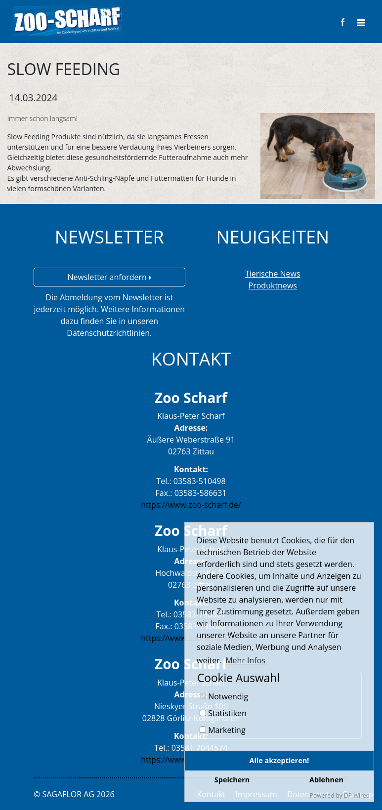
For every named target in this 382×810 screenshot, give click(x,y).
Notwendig (224, 696)
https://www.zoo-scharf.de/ (191, 504)
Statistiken (223, 713)
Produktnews (273, 285)
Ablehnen (326, 779)
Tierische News (272, 273)
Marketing (223, 730)
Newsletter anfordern (109, 277)
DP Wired (357, 795)
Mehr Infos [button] (245, 660)
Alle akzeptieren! (279, 760)
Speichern (232, 779)
